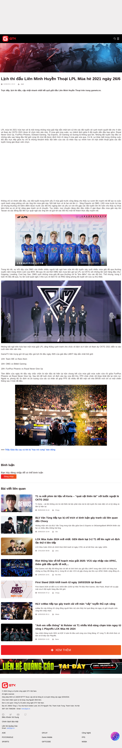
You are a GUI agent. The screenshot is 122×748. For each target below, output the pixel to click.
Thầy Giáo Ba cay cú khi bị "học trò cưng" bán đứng (30, 450)
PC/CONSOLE (7, 737)
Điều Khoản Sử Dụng (10, 717)
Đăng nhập (9, 476)
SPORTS (5, 742)
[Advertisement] (61, 17)
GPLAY (44, 733)
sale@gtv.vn (11, 728)
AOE (4, 733)
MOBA (84, 742)
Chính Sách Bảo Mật (10, 722)
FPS (83, 737)
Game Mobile (47, 737)
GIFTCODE (46, 742)
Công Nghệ (86, 733)
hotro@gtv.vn (25, 709)
